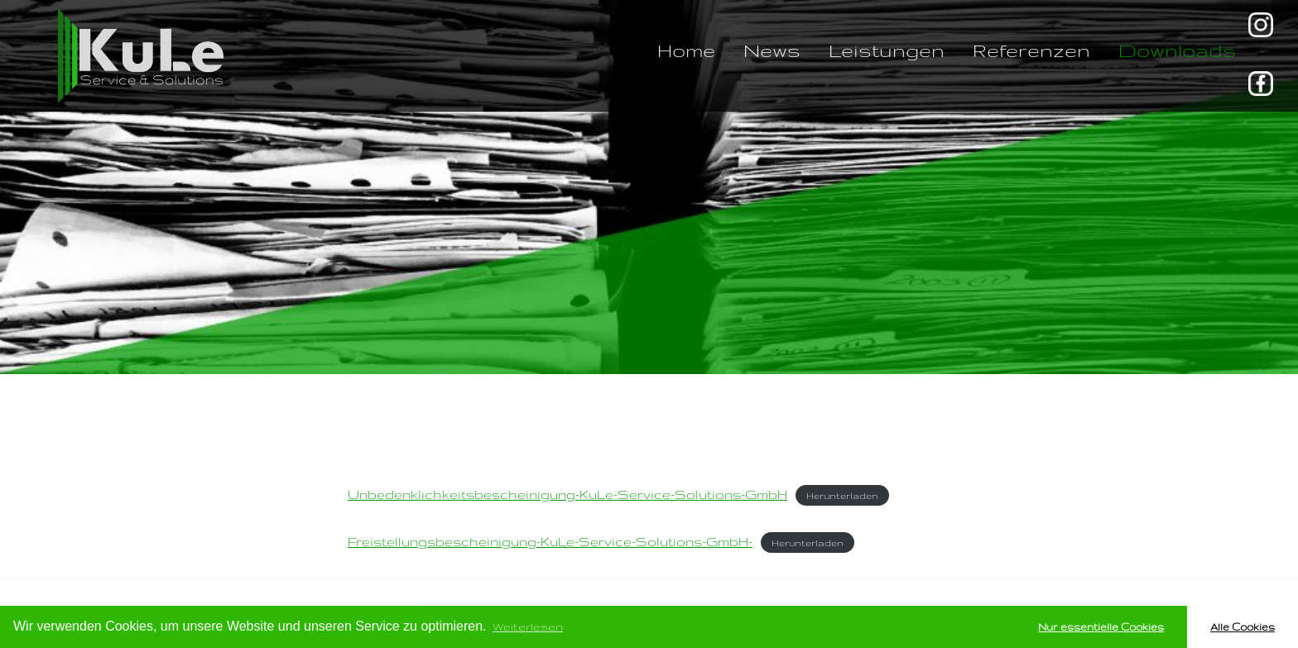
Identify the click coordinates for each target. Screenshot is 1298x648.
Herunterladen (842, 496)
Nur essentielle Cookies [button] (1101, 626)
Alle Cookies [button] (1242, 626)
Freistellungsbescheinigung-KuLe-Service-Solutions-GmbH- (550, 542)
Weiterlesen (528, 626)
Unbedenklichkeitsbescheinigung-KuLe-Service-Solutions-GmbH (567, 494)
